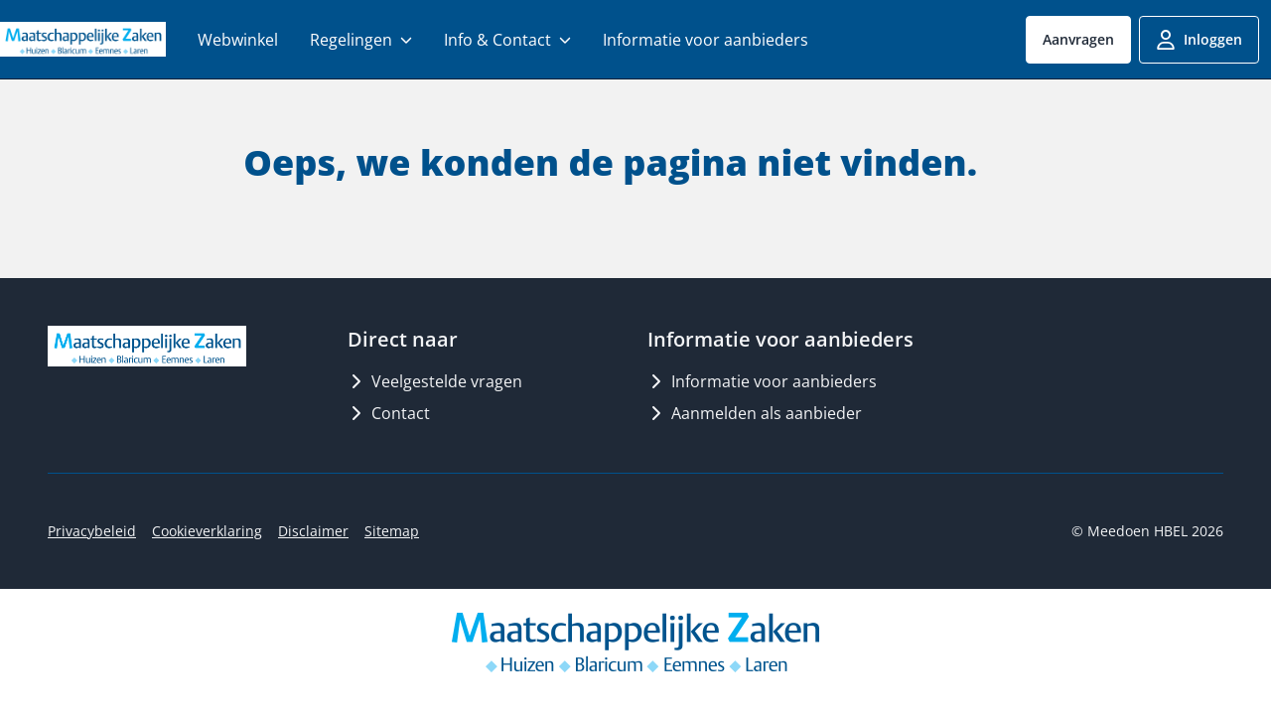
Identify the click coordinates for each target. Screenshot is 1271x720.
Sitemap (391, 530)
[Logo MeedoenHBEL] (83, 39)
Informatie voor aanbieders (762, 381)
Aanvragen (1078, 39)
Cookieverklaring (207, 530)
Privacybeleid (92, 530)
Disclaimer (313, 530)
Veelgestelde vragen (435, 381)
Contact (389, 413)
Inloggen (1199, 40)
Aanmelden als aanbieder (754, 413)
